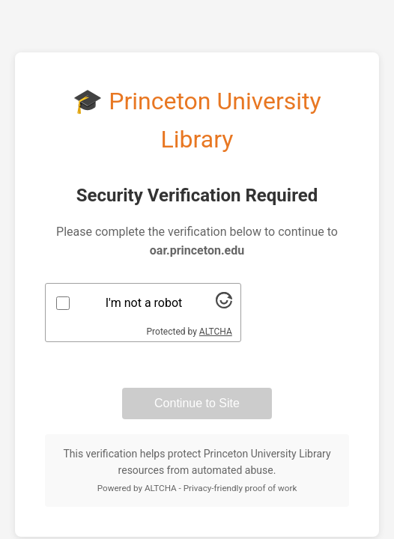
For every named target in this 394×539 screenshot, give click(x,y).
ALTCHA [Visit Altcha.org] (215, 331)
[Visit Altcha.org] (224, 304)
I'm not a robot (144, 303)
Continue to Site (197, 403)
